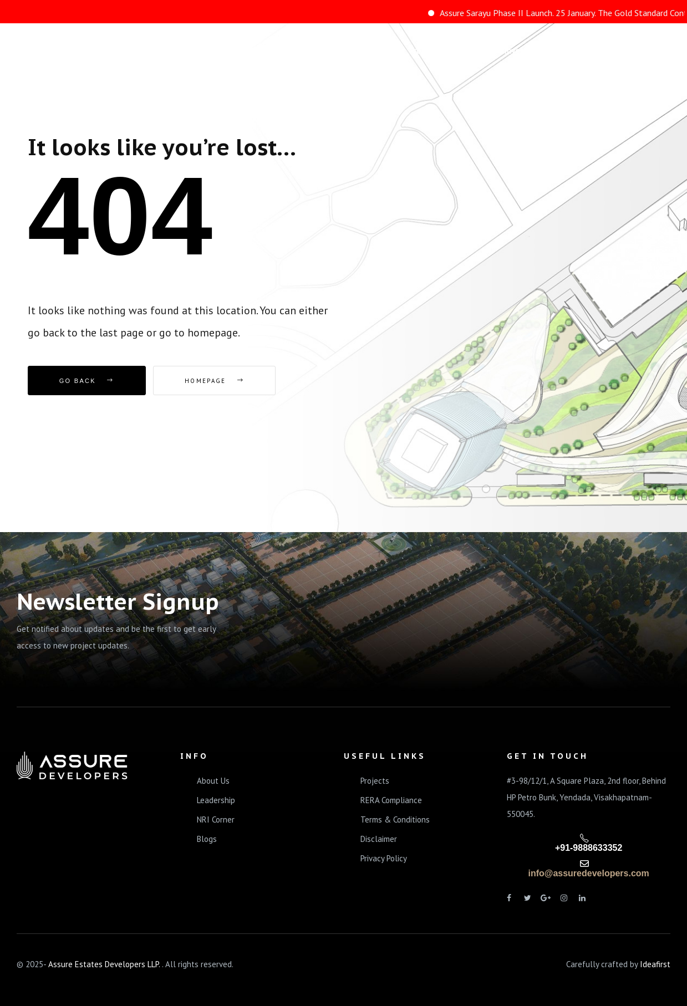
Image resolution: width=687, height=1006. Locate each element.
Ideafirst (655, 964)
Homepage (214, 381)
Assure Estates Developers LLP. (105, 964)
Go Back (86, 380)
